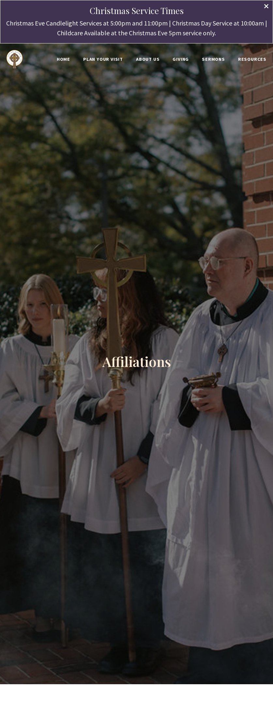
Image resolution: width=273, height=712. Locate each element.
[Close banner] (266, 7)
